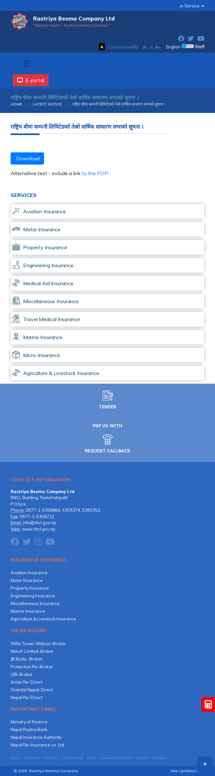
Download (27, 158)
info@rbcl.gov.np (39, 522)
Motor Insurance (27, 580)
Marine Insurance (28, 611)
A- (145, 47)
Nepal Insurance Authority (36, 737)
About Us (31, 758)
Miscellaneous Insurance (35, 603)
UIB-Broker (22, 674)
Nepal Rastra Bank (29, 729)
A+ (158, 47)
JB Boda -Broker (27, 658)
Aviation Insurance (29, 572)
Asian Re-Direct (26, 682)
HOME (16, 104)
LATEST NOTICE (47, 104)
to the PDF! (95, 173)
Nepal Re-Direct (26, 697)
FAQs (91, 758)
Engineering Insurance (33, 595)
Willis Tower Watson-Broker (38, 643)
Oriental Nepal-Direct (32, 689)
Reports (51, 758)
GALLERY (141, 758)
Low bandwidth (123, 46)
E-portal (30, 80)
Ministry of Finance (29, 721)
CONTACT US (73, 758)
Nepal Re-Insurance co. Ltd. (38, 744)
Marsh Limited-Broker (32, 651)
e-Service (190, 5)
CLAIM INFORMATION (115, 758)
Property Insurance (30, 588)
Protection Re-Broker (32, 666)
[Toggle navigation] (27, 63)
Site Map (159, 758)
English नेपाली (185, 46)
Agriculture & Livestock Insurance (43, 618)
